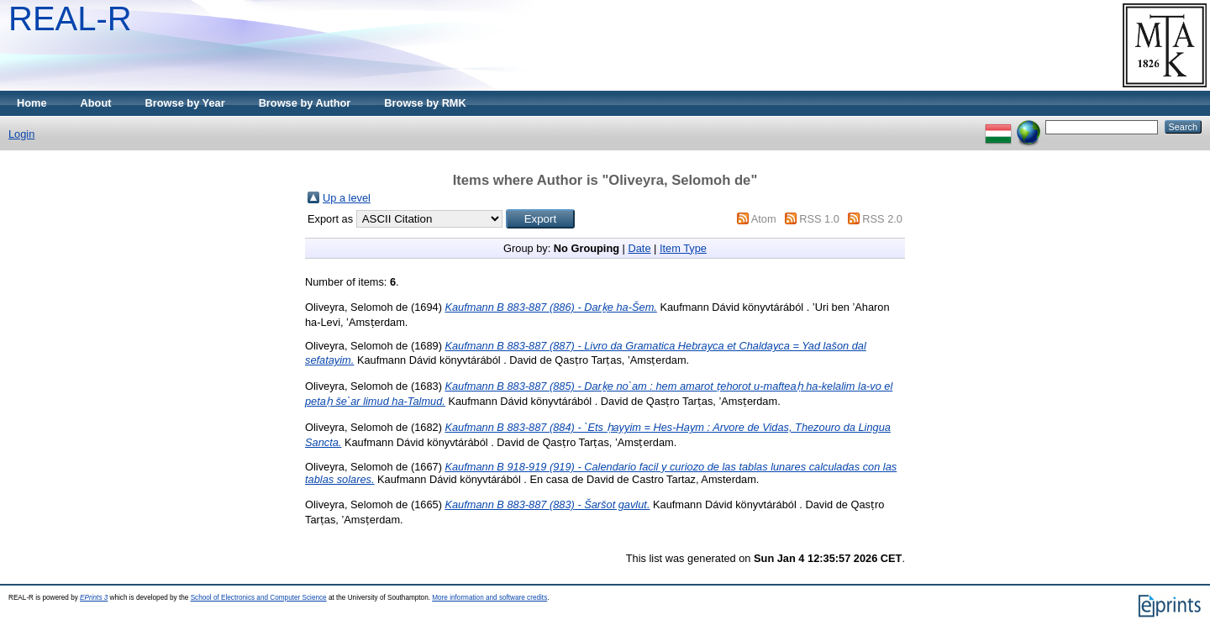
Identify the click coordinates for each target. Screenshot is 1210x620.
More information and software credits (489, 598)
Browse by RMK (425, 103)
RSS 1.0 (819, 219)
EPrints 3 (94, 598)
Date (639, 248)
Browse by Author (305, 103)
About (96, 103)
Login (21, 134)
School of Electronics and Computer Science (259, 598)
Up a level (347, 198)
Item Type (683, 248)
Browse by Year (185, 103)
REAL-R (70, 18)
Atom (763, 219)
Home (32, 103)
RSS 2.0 (882, 219)
